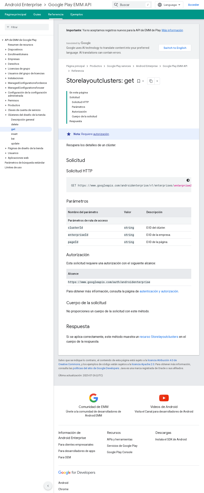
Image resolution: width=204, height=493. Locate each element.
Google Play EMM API (69, 4)
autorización (101, 134)
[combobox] (132, 4)
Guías (37, 14)
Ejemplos (77, 14)
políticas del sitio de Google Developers (96, 368)
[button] (26, 40)
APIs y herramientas (119, 439)
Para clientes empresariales (75, 444)
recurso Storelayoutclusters (159, 337)
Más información (172, 30)
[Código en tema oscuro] (188, 180)
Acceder (193, 4)
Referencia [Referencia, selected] (55, 14)
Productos (96, 66)
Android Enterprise (23, 4)
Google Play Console (119, 452)
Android (63, 482)
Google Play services (119, 66)
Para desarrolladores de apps (76, 451)
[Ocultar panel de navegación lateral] (48, 486)
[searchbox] (27, 27)
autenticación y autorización (159, 291)
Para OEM (64, 457)
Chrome (63, 489)
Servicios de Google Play (122, 445)
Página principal (15, 14)
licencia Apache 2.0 (143, 364)
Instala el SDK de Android (171, 439)
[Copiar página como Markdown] (151, 81)
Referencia (78, 70)
